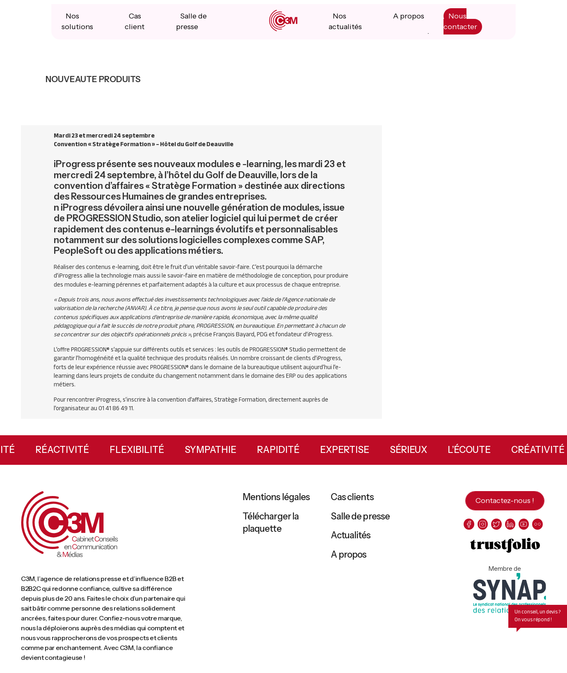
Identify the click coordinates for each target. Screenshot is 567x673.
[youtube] (526, 528)
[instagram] (483, 528)
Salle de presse (360, 520)
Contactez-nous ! (505, 504)
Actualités (350, 539)
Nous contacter (459, 25)
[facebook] (469, 528)
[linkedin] (511, 528)
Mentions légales (276, 501)
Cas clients (352, 501)
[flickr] (540, 528)
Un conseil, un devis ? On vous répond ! (537, 620)
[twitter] (497, 528)
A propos (408, 20)
